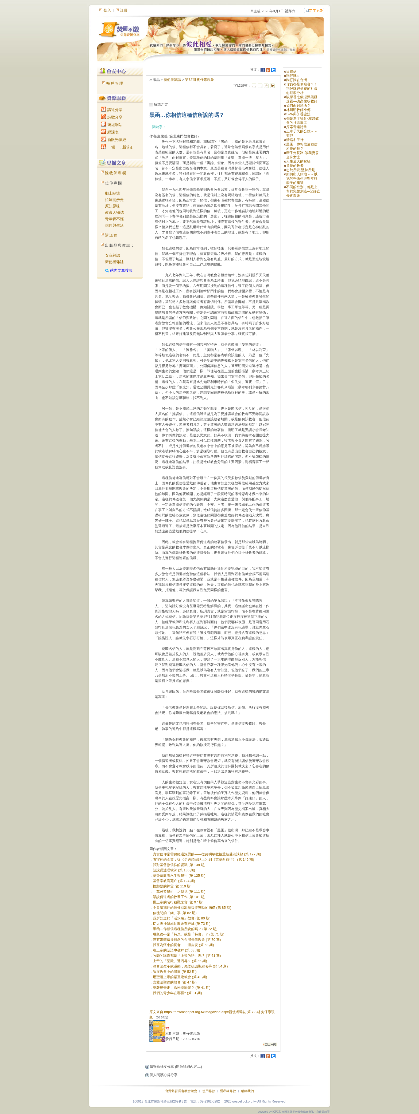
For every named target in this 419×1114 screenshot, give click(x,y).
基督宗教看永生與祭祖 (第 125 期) (179, 876)
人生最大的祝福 (298, 161)
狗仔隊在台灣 (296, 80)
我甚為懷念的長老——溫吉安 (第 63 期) (183, 945)
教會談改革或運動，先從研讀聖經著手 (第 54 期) (190, 966)
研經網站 (111, 125)
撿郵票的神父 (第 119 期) (172, 886)
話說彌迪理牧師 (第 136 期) (174, 870)
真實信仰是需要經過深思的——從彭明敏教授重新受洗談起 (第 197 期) (207, 854)
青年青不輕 (114, 219)
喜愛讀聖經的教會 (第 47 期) (175, 982)
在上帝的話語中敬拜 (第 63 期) (176, 950)
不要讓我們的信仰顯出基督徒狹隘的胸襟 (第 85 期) (192, 908)
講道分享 (111, 110)
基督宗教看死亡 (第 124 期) (174, 881)
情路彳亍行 (295, 140)
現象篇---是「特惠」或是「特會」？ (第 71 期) (188, 934)
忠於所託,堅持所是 (300, 170)
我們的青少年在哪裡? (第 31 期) (177, 993)
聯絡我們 (247, 1091)
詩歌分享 (111, 117)
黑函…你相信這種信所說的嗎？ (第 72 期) (185, 929)
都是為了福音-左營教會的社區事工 (302, 120)
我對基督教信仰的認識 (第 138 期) (179, 865)
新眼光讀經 (113, 139)
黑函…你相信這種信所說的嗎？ (301, 146)
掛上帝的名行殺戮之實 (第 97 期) (178, 902)
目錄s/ (291, 71)
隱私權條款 (228, 1091)
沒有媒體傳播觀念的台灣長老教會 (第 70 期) (187, 940)
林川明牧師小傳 (298, 110)
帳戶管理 (114, 83)
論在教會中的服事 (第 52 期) (175, 972)
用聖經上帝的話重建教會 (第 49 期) (180, 977)
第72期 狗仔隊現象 (199, 80)
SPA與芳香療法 (298, 114)
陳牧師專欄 (115, 173)
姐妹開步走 (114, 199)
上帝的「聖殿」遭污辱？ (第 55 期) (180, 961)
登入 (107, 10)
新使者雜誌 (114, 262)
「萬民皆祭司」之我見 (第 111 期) (179, 892)
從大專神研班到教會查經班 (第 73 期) (182, 924)
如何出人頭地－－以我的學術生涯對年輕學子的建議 (301, 178)
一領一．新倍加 (117, 147)
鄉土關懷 (112, 193)
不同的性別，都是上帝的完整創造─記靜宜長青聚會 (303, 191)
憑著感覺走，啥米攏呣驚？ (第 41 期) (182, 988)
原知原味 (112, 206)
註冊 (124, 10)
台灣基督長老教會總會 (181, 1091)
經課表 (110, 132)
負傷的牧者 (295, 166)
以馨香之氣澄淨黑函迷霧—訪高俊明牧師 (301, 99)
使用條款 (208, 1091)
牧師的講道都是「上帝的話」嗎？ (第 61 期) (187, 956)
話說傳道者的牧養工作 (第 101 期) (179, 897)
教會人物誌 (114, 212)
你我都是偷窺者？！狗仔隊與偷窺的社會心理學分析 (301, 88)
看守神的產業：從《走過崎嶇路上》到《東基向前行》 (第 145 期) (203, 860)
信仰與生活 (114, 225)
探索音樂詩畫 (296, 127)
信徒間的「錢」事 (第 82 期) (175, 913)
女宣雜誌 (112, 255)
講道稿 (111, 235)
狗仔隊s (292, 76)
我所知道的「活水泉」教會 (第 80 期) (182, 918)
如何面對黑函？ (298, 106)
